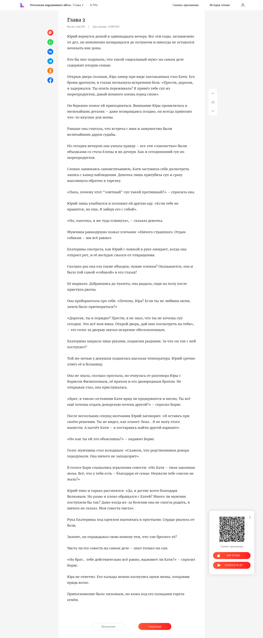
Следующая (154, 626)
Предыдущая (108, 626)
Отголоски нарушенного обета (50, 5)
